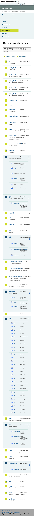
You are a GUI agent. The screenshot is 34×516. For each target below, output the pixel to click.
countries (16, 203)
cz (14, 337)
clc (14, 297)
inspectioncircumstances (17, 249)
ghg (10, 217)
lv (14, 381)
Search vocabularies (10, 56)
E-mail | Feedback (7, 511)
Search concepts (22, 56)
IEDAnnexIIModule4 (14, 276)
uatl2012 (16, 306)
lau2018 (11, 418)
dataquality (12, 122)
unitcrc (15, 188)
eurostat (11, 150)
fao (10, 157)
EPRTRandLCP (14, 135)
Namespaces (5, 36)
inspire (11, 285)
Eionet (9, 11)
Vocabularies (6, 30)
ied (10, 237)
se (14, 402)
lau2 (10, 318)
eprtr (10, 129)
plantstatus (17, 436)
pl (14, 392)
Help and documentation (9, 15)
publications (13, 463)
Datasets (4, 18)
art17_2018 (12, 94)
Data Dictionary (15, 11)
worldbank (12, 499)
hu (14, 364)
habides (11, 224)
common (12, 109)
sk (14, 409)
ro (14, 399)
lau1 (10, 314)
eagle (15, 302)
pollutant (16, 255)
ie (14, 368)
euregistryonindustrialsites (14, 144)
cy (14, 333)
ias (10, 230)
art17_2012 (12, 87)
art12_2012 (12, 68)
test (10, 481)
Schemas (4, 27)
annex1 (16, 243)
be (14, 326)
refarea (15, 178)
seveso (11, 475)
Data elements (6, 24)
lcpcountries (17, 431)
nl (14, 388)
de (14, 340)
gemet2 (11, 213)
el (14, 350)
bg (14, 330)
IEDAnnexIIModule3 (14, 268)
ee (14, 347)
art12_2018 (12, 74)
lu (14, 378)
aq (9, 61)
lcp (10, 425)
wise (10, 492)
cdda (10, 105)
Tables (4, 21)
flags (15, 168)
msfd (10, 450)
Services (4, 33)
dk (14, 343)
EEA (9, 1)
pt (14, 395)
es (14, 354)
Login (20, 4)
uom (10, 486)
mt (14, 385)
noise (10, 456)
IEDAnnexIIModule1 (14, 262)
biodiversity (13, 100)
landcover (12, 291)
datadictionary (13, 116)
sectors (16, 443)
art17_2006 (12, 81)
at (14, 323)
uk (14, 413)
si (14, 406)
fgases (11, 197)
